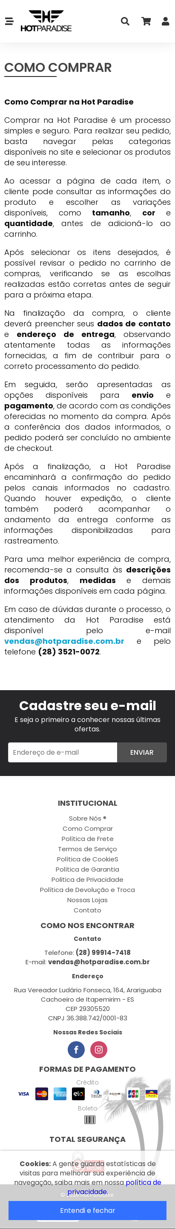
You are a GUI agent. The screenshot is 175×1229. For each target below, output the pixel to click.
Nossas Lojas (87, 899)
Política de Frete (88, 838)
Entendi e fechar (87, 1210)
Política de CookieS (87, 859)
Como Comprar (88, 828)
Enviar (142, 752)
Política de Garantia (87, 869)
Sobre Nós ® (87, 818)
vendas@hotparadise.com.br (64, 641)
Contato (87, 910)
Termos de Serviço (87, 848)
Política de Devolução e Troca (87, 889)
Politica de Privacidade (87, 879)
